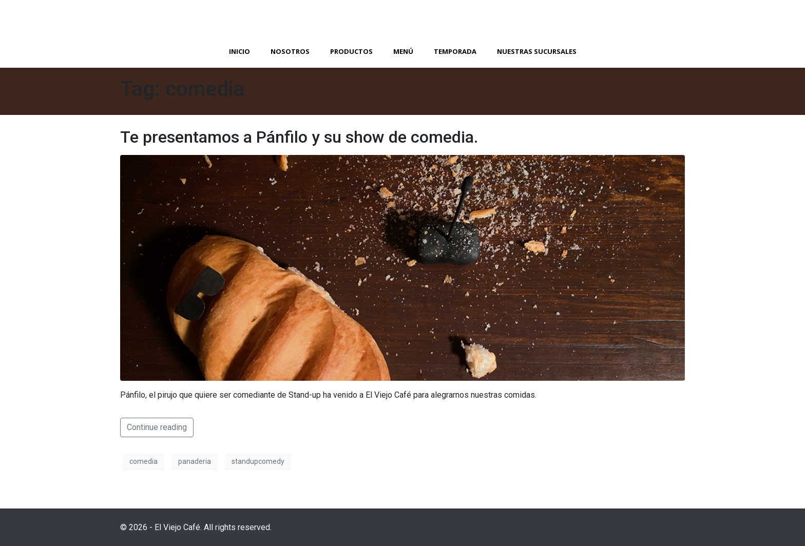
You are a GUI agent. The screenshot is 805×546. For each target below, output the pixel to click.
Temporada (455, 51)
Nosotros (290, 51)
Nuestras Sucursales (537, 51)
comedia (143, 461)
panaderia (194, 461)
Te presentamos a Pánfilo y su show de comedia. (299, 137)
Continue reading (157, 427)
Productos (351, 51)
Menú (403, 51)
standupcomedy (258, 461)
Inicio (239, 51)
